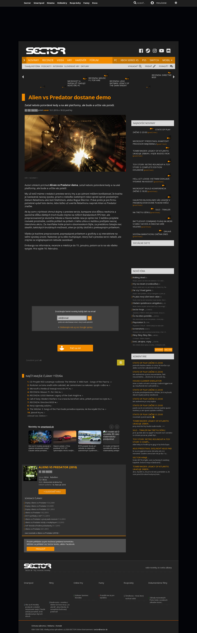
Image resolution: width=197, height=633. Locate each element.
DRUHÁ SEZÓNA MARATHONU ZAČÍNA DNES (152, 232)
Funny (86, 3)
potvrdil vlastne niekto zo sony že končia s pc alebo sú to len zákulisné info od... (151, 366)
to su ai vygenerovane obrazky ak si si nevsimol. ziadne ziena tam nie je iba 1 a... (150, 452)
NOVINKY (33, 60)
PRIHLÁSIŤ (40, 549)
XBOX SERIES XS (130, 60)
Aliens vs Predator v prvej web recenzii (41, 519)
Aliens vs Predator (32, 512)
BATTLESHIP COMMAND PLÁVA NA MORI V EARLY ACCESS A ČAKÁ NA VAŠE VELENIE (152, 224)
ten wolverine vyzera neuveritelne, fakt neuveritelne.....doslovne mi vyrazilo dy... (149, 375)
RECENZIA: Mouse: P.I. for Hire (46, 392)
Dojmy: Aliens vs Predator (36, 502)
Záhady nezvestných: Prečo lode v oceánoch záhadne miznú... (158, 600)
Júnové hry (38, 412)
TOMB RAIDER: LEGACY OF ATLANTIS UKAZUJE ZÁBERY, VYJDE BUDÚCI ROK (151, 152)
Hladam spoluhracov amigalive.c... (148, 303)
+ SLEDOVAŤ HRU (52, 491)
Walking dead (139, 277)
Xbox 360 (34, 110)
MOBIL (166, 60)
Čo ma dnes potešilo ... (143, 315)
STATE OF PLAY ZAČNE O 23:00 (148, 362)
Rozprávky (75, 3)
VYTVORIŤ (159, 350)
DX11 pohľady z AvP (33, 516)
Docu (94, 3)
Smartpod (39, 3)
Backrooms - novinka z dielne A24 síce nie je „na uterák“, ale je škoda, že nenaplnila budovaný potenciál (59, 607)
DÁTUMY (85, 66)
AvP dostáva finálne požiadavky (38, 525)
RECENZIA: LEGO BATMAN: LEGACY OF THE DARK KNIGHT (119, 83)
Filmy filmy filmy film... (143, 335)
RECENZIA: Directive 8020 (44, 402)
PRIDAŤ (148, 66)
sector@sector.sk (100, 629)
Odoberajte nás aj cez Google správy (76, 327)
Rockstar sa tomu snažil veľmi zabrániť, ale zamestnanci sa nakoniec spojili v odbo (70, 385)
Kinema (50, 3)
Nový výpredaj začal (41, 405)
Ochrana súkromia (38, 626)
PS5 (144, 60)
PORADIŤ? (163, 66)
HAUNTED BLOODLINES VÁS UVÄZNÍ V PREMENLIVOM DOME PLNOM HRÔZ (151, 201)
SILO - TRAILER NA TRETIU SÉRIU (149, 430)
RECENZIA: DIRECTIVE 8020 (161, 76)
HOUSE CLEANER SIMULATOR (147, 380)
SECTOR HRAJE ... (141, 457)
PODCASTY (46, 66)
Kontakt (59, 626)
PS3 (29, 110)
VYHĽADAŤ (133, 66)
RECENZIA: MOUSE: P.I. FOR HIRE (97, 79)
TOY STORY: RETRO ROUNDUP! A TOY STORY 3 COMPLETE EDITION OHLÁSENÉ (151, 167)
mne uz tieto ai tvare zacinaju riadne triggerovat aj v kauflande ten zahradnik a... (152, 384)
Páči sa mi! (75, 348)
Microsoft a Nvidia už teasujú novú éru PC (51, 388)
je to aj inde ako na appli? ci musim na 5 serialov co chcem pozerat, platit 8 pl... (152, 434)
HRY (69, 60)
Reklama (51, 626)
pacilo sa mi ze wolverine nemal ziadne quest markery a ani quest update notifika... (151, 409)
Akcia (44, 479)
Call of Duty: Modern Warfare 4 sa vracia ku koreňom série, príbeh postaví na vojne (71, 398)
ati (40, 360)
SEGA (46, 477)
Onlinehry (62, 3)
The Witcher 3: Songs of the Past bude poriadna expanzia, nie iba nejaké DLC (68, 409)
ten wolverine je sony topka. (144, 401)
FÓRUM (94, 60)
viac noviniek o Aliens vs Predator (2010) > (42, 533)
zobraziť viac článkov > (37, 415)
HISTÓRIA (35, 66)
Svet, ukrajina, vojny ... (143, 341)
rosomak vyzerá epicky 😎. (144, 417)
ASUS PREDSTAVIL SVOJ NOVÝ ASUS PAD (152, 448)
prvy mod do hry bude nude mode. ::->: (149, 426)
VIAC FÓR (168, 350)
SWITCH (154, 60)
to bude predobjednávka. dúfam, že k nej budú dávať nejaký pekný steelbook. (152, 393)
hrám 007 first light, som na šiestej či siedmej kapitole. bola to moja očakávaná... (151, 461)
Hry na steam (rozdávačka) (145, 283)
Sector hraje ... (139, 309)
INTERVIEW (58, 66)
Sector (27, 3)
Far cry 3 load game (142, 290)
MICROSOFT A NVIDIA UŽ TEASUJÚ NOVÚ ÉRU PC (76, 83)
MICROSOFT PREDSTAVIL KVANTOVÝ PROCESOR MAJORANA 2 (151, 142)
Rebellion (54, 477)
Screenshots (138, 328)
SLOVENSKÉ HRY (71, 66)
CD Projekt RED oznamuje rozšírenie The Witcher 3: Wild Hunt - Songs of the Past (71, 381)
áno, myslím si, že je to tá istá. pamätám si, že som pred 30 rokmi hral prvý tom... (151, 473)
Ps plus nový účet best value (146, 296)
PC (115, 60)
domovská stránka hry (52, 482)
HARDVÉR (80, 60)
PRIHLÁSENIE (161, 3)
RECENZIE (47, 60)
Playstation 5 (139, 322)
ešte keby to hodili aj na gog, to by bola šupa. (151, 444)
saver (46, 110)
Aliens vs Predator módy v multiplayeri (41, 522)
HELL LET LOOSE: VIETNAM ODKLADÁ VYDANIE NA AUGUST (151, 180)
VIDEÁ (60, 60)
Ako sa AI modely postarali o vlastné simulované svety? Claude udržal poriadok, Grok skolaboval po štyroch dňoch (35, 610)
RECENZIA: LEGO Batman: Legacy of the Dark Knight (56, 395)
